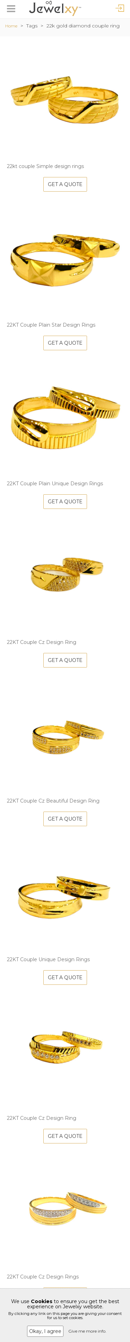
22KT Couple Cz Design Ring (41, 642)
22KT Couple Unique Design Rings (48, 959)
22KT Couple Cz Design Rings (43, 1277)
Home (11, 25)
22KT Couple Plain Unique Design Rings (55, 483)
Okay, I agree (45, 1331)
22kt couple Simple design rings (45, 166)
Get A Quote (65, 184)
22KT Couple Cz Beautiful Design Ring (53, 801)
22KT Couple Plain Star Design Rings (51, 325)
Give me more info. (87, 1331)
